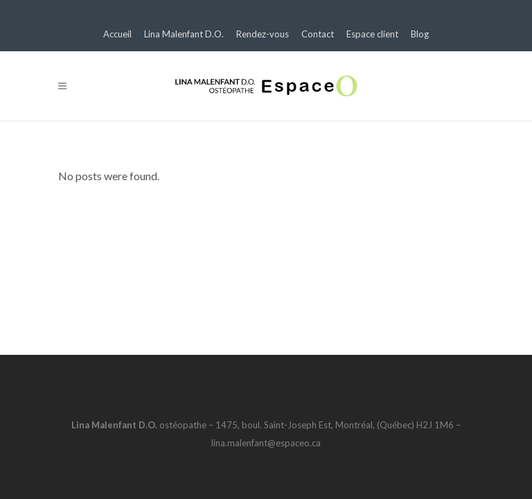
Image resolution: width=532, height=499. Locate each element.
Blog (420, 34)
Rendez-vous (262, 34)
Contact (317, 34)
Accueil (117, 34)
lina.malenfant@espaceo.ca (266, 442)
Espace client (372, 34)
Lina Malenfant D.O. (184, 34)
